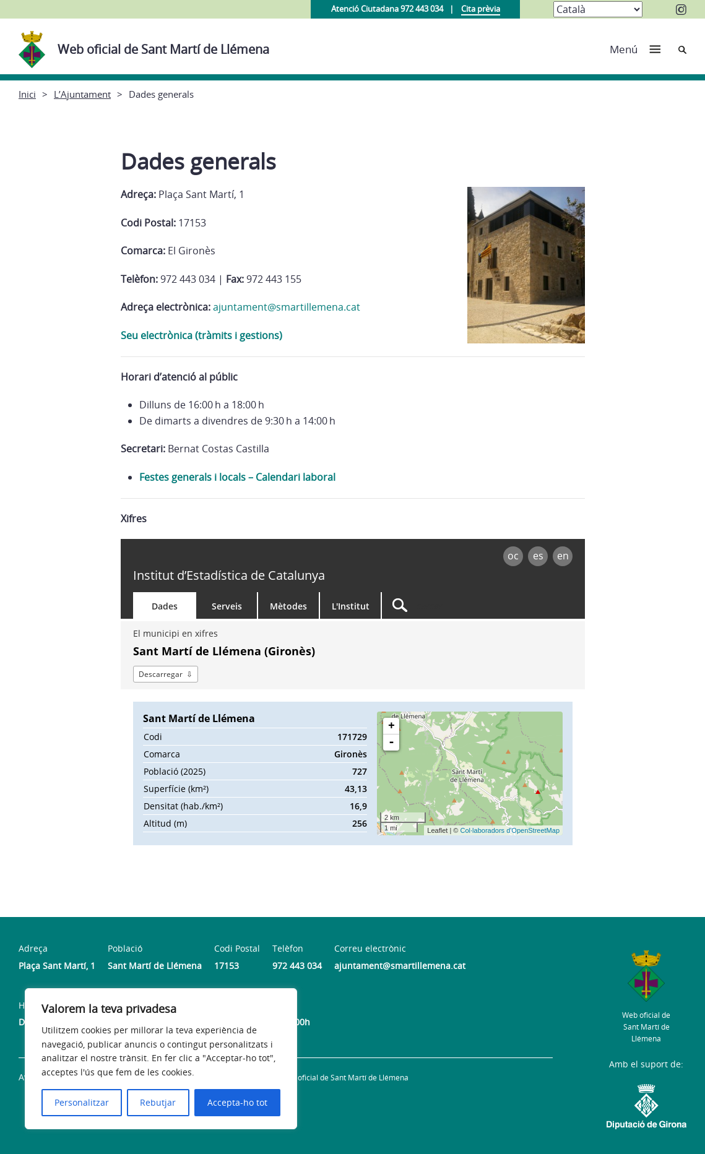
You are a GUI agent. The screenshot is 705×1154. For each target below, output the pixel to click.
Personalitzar (81, 1102)
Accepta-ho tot (237, 1102)
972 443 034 (297, 965)
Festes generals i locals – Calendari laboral (237, 477)
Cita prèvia (480, 8)
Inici (27, 94)
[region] (161, 1058)
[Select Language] (597, 9)
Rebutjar (158, 1102)
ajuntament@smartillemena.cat (286, 307)
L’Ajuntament (82, 94)
